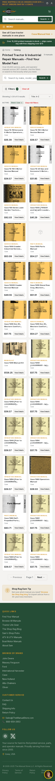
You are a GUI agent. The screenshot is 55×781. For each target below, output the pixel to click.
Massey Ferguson (11, 662)
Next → (41, 577)
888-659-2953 (13, 721)
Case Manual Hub (42, 34)
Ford (4, 666)
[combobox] (27, 19)
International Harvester (13, 671)
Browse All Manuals (11, 621)
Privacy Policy (5, 771)
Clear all (25, 89)
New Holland (8, 679)
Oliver (5, 687)
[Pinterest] (5, 736)
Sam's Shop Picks (11, 633)
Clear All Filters (31, 103)
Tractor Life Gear (10, 625)
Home (6, 50)
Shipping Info (8, 708)
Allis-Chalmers (9, 683)
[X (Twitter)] (13, 736)
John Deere (8, 658)
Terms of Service (19, 771)
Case (4, 675)
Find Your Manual (10, 616)
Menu (7, 26)
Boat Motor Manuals (12, 641)
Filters (11, 89)
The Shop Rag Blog (11, 629)
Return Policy (8, 712)
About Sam (7, 645)
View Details (19, 140)
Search (44, 19)
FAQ (4, 704)
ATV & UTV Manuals (12, 637)
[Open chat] (48, 774)
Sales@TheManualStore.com (20, 718)
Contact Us (7, 700)
